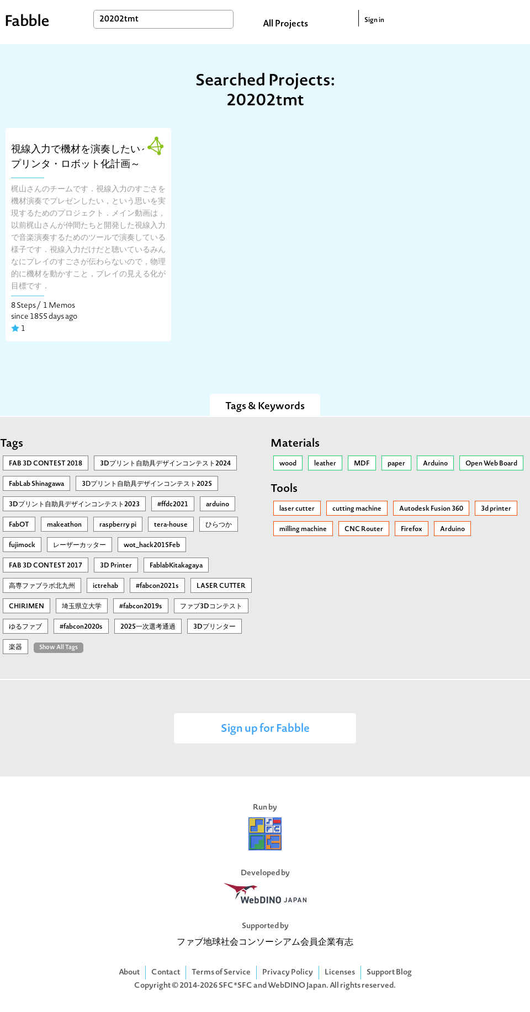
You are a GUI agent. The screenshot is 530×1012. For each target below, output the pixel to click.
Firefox (411, 529)
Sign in (374, 20)
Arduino (435, 464)
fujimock (22, 545)
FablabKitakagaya (176, 566)
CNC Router (363, 529)
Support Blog (389, 972)
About (129, 972)
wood (287, 464)
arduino (217, 504)
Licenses (340, 972)
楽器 (15, 647)
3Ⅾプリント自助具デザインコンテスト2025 (147, 484)
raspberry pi (117, 525)
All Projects (285, 24)
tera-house (171, 525)
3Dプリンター (214, 627)
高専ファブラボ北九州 (42, 586)
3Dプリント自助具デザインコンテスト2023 (74, 504)
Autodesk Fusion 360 (431, 509)
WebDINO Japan (297, 986)
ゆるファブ (25, 627)
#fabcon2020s (81, 627)
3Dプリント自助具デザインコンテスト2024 (165, 464)
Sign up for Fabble (265, 729)
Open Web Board (491, 464)
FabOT (19, 525)
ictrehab (105, 586)
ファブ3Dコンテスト (211, 606)
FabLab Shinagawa (36, 484)
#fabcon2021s (157, 586)
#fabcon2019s (140, 606)
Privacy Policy (287, 972)
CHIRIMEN (26, 606)
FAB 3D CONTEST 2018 (45, 464)
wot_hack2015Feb (152, 545)
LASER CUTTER (221, 586)
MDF (362, 464)
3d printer (496, 509)
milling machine (303, 529)
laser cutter (297, 509)
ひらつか (218, 525)
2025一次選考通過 (148, 627)
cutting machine (356, 509)
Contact (165, 972)
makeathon (64, 525)
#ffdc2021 (172, 504)
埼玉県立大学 (82, 606)
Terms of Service (221, 972)
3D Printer (116, 566)
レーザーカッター (79, 545)
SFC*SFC (235, 986)
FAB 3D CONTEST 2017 (45, 566)
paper (396, 464)
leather (325, 464)
